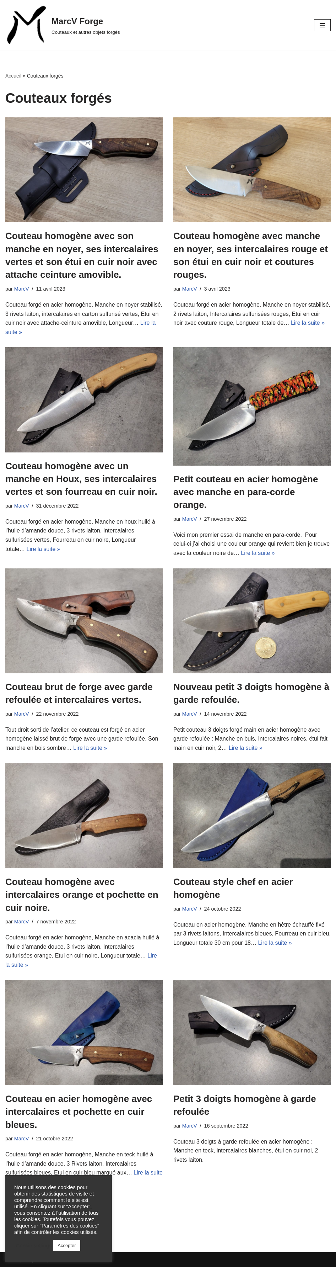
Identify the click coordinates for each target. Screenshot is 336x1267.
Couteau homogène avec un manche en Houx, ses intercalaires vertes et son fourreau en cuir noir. (81, 479)
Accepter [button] (67, 1245)
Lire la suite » (308, 323)
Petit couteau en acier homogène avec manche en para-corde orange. (245, 492)
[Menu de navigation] (322, 25)
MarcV (21, 289)
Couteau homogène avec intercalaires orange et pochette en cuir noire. (81, 894)
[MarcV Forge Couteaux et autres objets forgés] (62, 25)
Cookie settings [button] (34, 1246)
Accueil (13, 76)
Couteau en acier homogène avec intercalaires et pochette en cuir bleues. (78, 1111)
